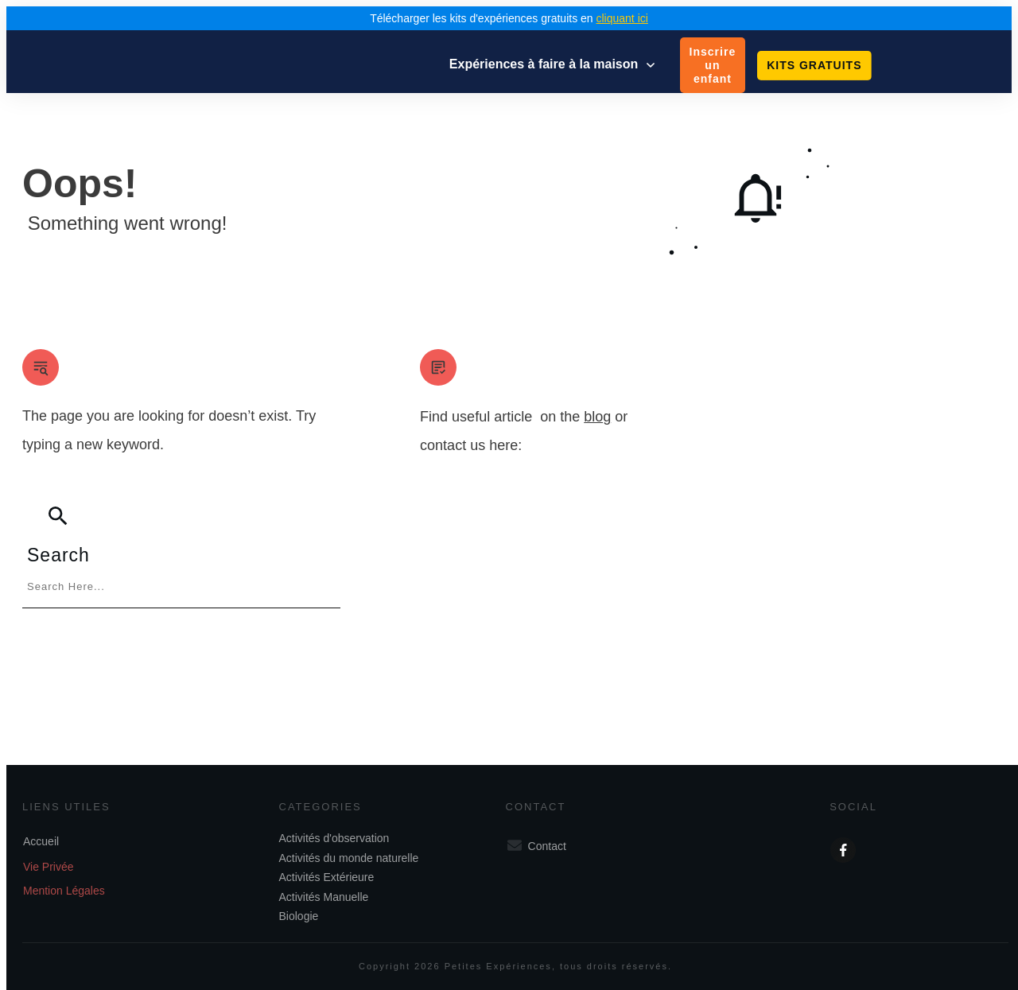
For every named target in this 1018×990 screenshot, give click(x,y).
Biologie (296, 909)
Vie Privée (48, 860)
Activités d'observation (331, 831)
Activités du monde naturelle (346, 851)
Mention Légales (64, 884)
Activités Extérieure (323, 870)
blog (597, 417)
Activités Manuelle (321, 890)
